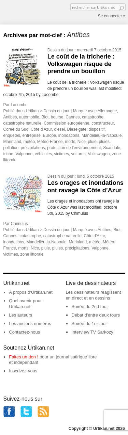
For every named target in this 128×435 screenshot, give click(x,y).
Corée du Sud (15, 129)
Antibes (10, 117)
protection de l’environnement (74, 147)
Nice (81, 141)
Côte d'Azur (41, 129)
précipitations (33, 147)
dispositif (97, 129)
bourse (57, 117)
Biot (44, 117)
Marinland (12, 141)
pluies (104, 141)
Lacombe (19, 104)
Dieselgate (76, 129)
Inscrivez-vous (23, 370)
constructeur (102, 123)
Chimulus (19, 223)
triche (8, 153)
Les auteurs (20, 315)
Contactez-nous (24, 332)
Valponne (23, 153)
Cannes (73, 117)
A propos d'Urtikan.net (31, 292)
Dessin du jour (60, 50)
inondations (68, 135)
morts (70, 141)
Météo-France (50, 141)
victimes (61, 153)
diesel (59, 129)
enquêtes (11, 135)
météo (29, 141)
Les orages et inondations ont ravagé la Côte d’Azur (85, 186)
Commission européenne (66, 123)
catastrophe (92, 117)
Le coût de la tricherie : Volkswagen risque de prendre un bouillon (81, 64)
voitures (78, 153)
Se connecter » (112, 16)
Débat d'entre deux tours (95, 315)
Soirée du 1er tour (89, 323)
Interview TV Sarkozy (92, 332)
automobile (29, 117)
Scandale (111, 147)
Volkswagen (99, 153)
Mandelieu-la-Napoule (102, 135)
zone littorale (31, 254)
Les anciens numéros (30, 323)
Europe (49, 135)
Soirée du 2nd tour (89, 306)
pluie (92, 141)
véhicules (43, 153)
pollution (10, 147)
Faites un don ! (23, 356)
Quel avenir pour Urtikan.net (25, 303)
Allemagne (107, 111)
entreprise (31, 135)
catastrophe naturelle (22, 123)
